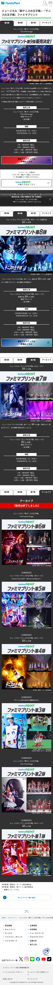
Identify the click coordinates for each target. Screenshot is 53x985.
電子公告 (33, 944)
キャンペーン (12, 918)
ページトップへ (26, 912)
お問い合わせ (8, 979)
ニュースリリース (37, 933)
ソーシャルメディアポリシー (13, 972)
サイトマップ (32, 979)
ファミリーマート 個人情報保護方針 (16, 967)
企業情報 (33, 925)
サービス (8, 933)
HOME (4, 918)
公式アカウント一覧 (9, 960)
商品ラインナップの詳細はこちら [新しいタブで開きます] (26, 160)
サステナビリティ (37, 937)
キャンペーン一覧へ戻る (27, 897)
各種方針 (33, 940)
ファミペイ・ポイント (14, 937)
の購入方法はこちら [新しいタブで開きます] (26, 184)
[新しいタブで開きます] (26, 199)
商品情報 (8, 925)
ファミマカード (11, 940)
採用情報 (33, 929)
